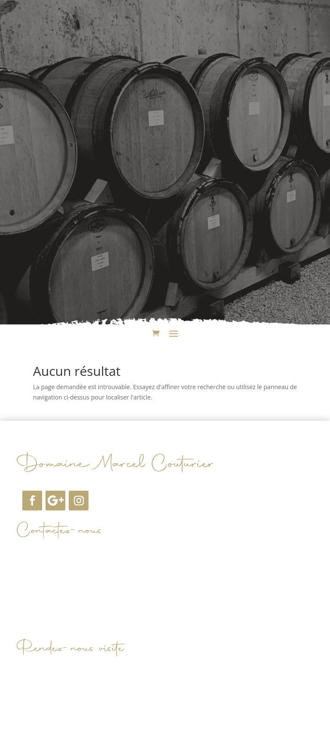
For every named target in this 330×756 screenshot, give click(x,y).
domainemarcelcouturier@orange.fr (94, 556)
